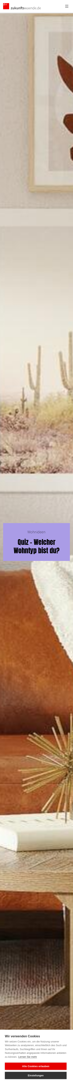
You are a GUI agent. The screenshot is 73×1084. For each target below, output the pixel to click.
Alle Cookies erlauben (35, 1066)
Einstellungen (36, 1075)
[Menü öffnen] (67, 6)
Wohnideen (36, 532)
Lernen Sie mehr (27, 1056)
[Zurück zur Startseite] (22, 6)
